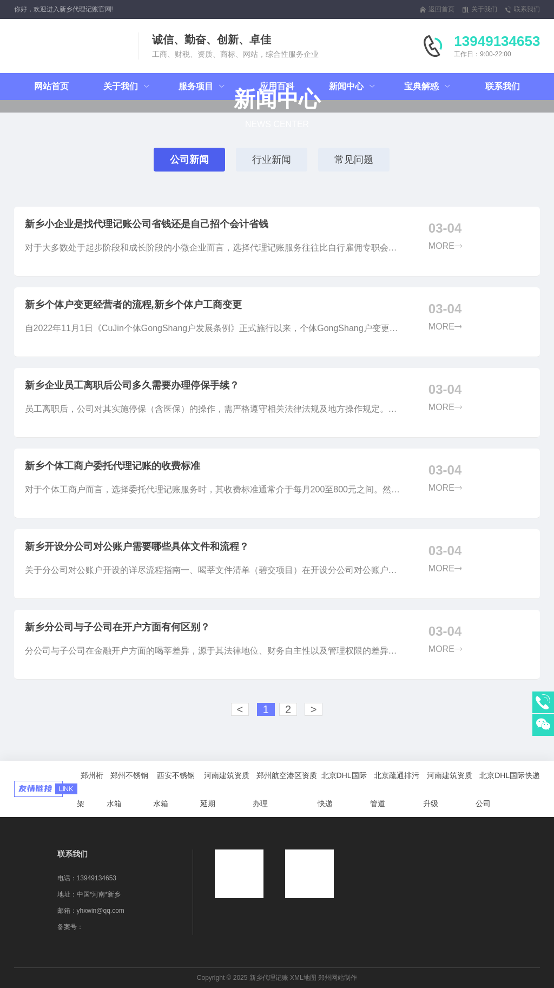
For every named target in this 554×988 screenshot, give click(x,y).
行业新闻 (271, 159)
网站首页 (51, 86)
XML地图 (303, 978)
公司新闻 (189, 159)
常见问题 (353, 159)
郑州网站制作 (337, 978)
